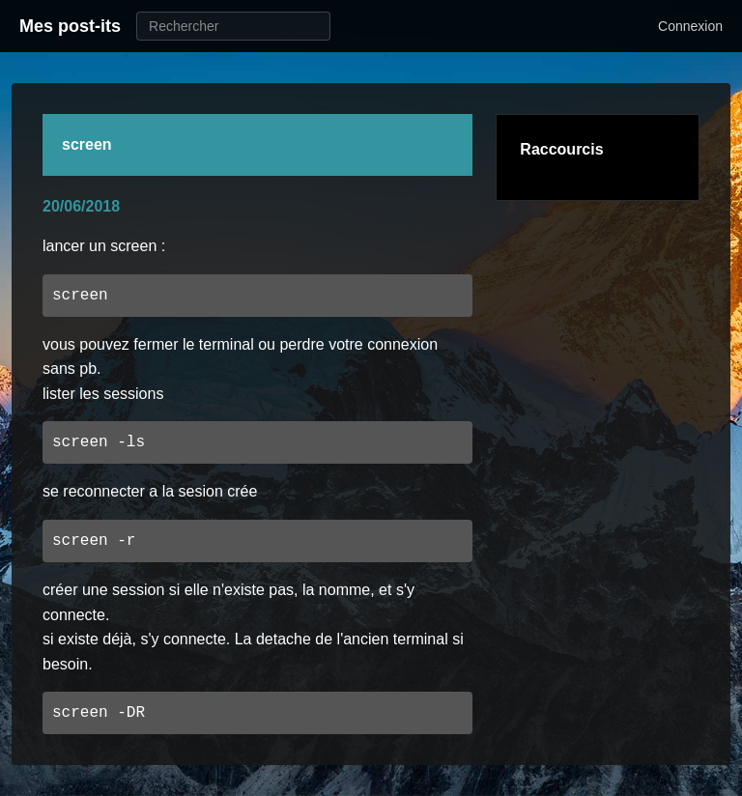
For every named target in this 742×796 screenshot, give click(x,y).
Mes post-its (70, 26)
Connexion (690, 26)
